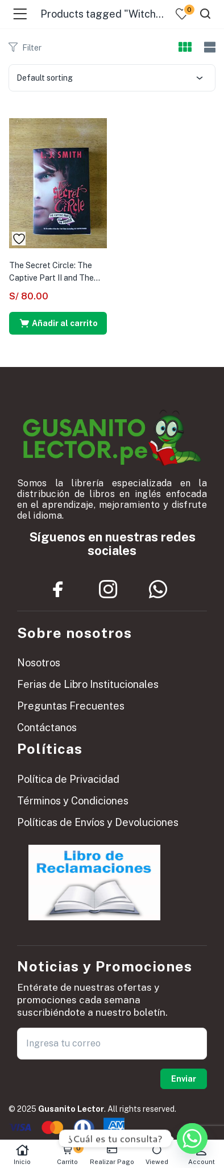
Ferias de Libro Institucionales (88, 684)
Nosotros (38, 663)
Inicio (22, 1154)
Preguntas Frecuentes (71, 706)
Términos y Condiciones (72, 801)
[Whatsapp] (192, 1138)
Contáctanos (47, 727)
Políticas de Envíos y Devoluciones (98, 822)
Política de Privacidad (68, 779)
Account (201, 1154)
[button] (58, 323)
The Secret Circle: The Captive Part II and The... (54, 271)
